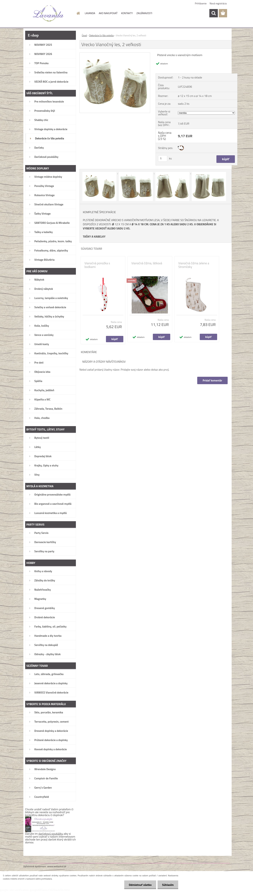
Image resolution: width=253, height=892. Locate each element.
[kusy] (162, 158)
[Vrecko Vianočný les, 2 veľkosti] (115, 54)
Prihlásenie (201, 3)
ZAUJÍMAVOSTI (144, 13)
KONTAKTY (127, 13)
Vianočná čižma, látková (146, 263)
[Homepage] (78, 13)
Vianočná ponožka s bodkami (97, 265)
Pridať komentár (212, 380)
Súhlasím (168, 885)
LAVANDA (90, 13)
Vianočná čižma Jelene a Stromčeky (193, 265)
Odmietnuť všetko (140, 885)
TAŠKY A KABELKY (94, 236)
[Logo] (48, 13)
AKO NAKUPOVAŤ (108, 13)
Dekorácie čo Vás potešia (101, 35)
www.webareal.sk (56, 866)
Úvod (84, 35)
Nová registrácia (218, 3)
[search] (213, 13)
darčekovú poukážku (50, 833)
